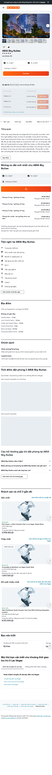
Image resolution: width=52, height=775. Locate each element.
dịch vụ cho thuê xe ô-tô (10, 718)
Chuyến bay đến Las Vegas (12, 679)
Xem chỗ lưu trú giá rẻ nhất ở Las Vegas (40, 540)
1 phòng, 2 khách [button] (10, 68)
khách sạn (39, 716)
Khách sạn (16, 704)
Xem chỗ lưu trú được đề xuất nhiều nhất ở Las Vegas (39, 583)
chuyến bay (46, 716)
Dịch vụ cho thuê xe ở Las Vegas (14, 682)
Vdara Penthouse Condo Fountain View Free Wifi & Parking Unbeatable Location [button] (25, 611)
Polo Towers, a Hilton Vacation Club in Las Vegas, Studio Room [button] (23, 524)
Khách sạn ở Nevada (12, 706)
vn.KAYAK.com (6, 704)
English (43, 2)
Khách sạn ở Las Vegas (11, 684)
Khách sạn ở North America (28, 704)
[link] (46, 197)
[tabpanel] (26, 679)
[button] (48, 2)
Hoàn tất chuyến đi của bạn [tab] (12, 667)
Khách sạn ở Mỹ (42, 704)
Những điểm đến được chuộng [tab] (35, 667)
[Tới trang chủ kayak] (13, 7)
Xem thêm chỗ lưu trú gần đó (41, 497)
